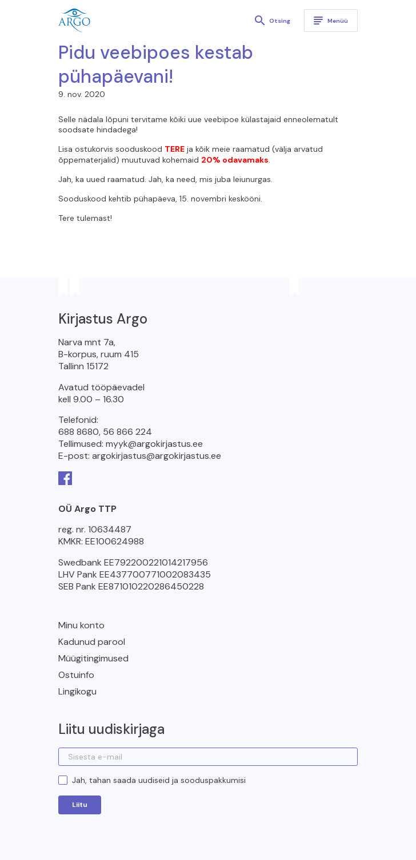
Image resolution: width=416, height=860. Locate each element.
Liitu (79, 804)
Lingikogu (77, 691)
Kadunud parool (91, 642)
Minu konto (81, 625)
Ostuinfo (76, 675)
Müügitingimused (93, 658)
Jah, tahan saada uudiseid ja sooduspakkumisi (159, 780)
